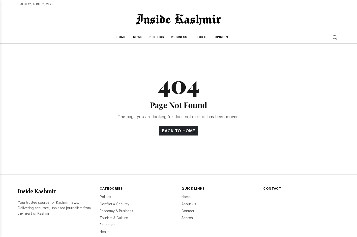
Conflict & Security (114, 204)
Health (105, 232)
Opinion (221, 37)
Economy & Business (116, 211)
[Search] (335, 37)
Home (121, 37)
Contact (187, 211)
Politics (156, 37)
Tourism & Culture (114, 218)
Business (179, 37)
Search (187, 218)
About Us (188, 204)
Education (108, 225)
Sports (201, 37)
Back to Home (178, 130)
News (138, 37)
